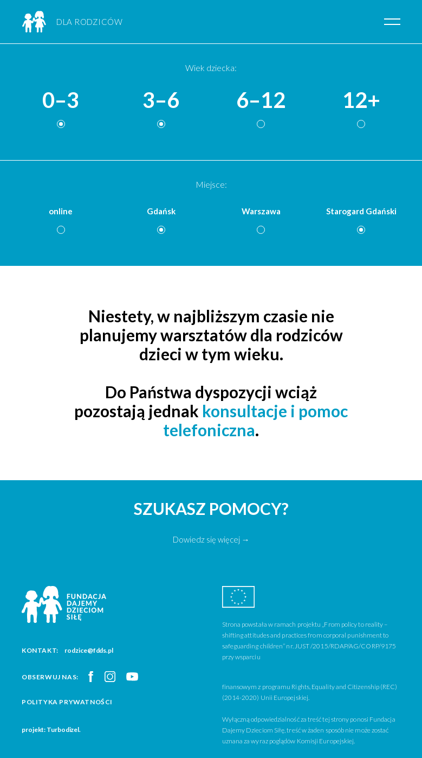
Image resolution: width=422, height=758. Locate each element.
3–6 (160, 100)
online (61, 211)
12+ (361, 100)
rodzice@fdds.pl (88, 650)
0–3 (60, 100)
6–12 (260, 100)
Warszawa (261, 211)
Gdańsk (161, 211)
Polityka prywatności (67, 702)
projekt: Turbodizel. (51, 729)
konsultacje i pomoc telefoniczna (255, 420)
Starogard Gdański (361, 211)
